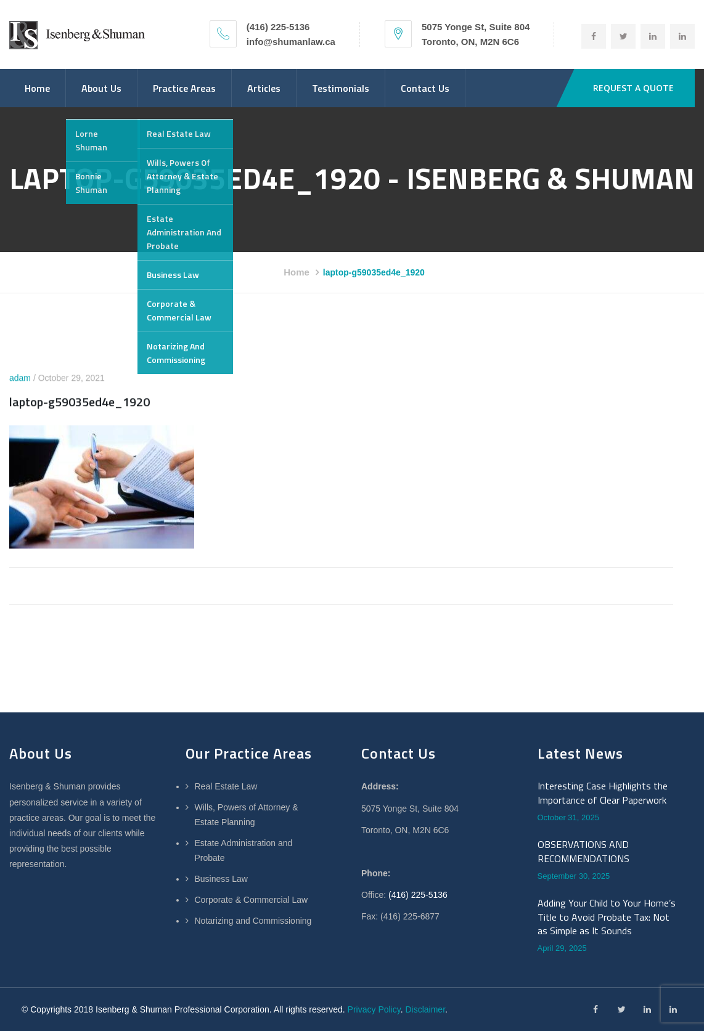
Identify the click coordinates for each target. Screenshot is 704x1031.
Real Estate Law (226, 786)
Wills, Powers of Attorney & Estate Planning (246, 814)
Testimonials (340, 88)
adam (20, 378)
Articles (263, 88)
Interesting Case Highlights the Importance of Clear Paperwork (603, 793)
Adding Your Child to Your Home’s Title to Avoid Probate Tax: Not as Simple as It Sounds (607, 916)
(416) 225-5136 (418, 895)
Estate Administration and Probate (244, 850)
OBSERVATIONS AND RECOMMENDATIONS (583, 851)
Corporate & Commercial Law (251, 900)
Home (37, 88)
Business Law (221, 879)
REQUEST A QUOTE (633, 88)
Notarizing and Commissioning (253, 921)
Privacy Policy (374, 1009)
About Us (101, 88)
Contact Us (425, 88)
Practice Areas (184, 88)
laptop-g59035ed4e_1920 (79, 402)
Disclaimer (425, 1009)
